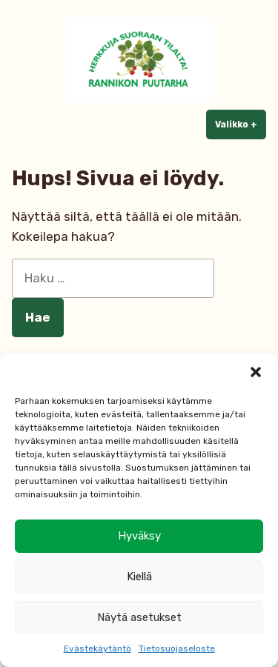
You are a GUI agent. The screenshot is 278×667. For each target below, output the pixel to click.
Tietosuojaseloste (177, 648)
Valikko (240, 124)
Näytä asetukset (139, 617)
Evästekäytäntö (97, 648)
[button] (255, 372)
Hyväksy (139, 535)
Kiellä (139, 576)
